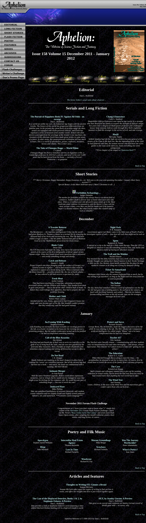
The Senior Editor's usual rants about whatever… (86, 100)
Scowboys (101, 447)
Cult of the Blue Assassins (57, 337)
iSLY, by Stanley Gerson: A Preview (115, 498)
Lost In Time (72, 449)
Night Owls (115, 227)
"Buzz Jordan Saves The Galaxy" (84, 413)
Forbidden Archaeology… (88, 193)
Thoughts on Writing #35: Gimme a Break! (86, 484)
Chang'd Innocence (115, 116)
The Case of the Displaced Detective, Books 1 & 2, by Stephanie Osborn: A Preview (57, 499)
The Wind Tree (115, 380)
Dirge (42, 447)
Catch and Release (57, 261)
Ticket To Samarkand (115, 269)
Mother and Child (57, 296)
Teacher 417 (115, 337)
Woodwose (86, 459)
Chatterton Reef (127, 150)
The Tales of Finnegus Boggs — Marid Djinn (57, 148)
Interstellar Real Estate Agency (72, 441)
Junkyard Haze (57, 386)
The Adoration (116, 353)
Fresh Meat (57, 278)
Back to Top (140, 166)
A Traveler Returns (57, 227)
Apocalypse (42, 440)
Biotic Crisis (57, 245)
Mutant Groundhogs (101, 440)
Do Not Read (57, 355)
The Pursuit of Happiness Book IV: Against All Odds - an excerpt (57, 118)
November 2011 (76, 410)
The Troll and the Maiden (115, 254)
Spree (115, 241)
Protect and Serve (115, 322)
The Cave (115, 366)
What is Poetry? (130, 449)
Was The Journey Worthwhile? (130, 441)
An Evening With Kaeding (57, 322)
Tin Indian (116, 283)
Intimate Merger (57, 371)
